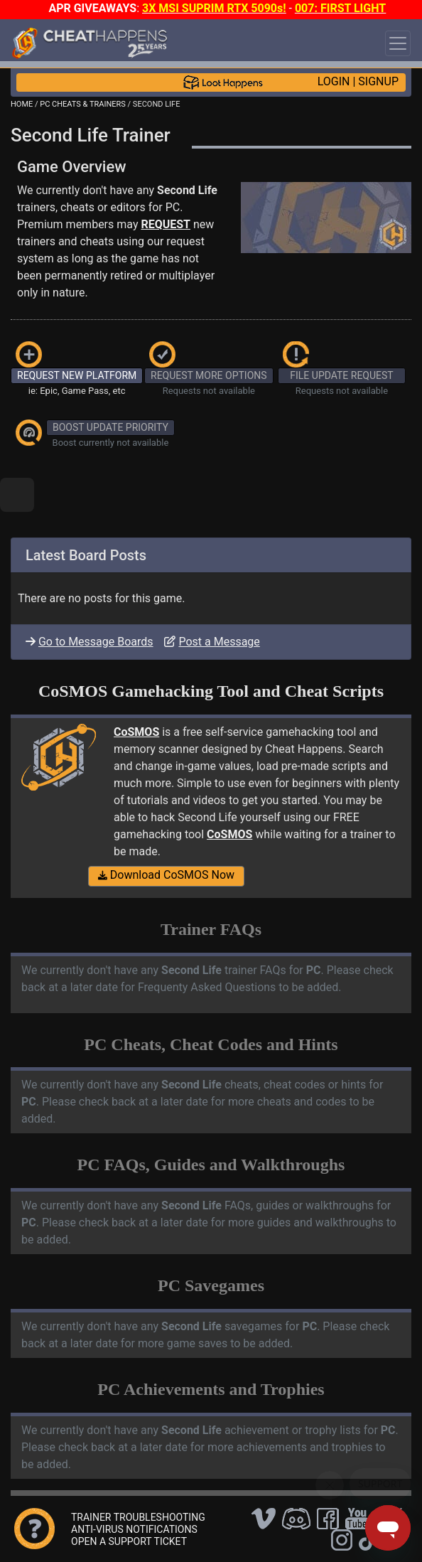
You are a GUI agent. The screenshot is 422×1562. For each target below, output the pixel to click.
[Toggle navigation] (398, 43)
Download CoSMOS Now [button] (166, 875)
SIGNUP (378, 81)
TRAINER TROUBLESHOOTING (138, 1517)
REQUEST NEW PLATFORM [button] (76, 375)
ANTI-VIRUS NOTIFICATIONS (134, 1529)
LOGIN (334, 81)
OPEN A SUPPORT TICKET (129, 1541)
